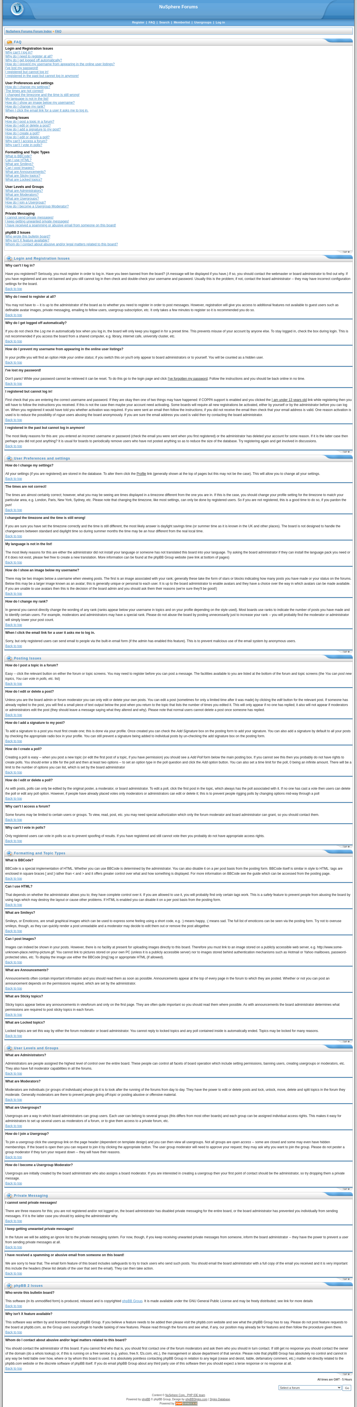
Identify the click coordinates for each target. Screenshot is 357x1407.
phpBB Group (132, 1301)
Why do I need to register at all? (28, 56)
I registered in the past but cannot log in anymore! (42, 76)
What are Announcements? (25, 172)
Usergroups (202, 22)
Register (138, 22)
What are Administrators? (24, 191)
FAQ (152, 22)
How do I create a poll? (22, 133)
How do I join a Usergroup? (25, 202)
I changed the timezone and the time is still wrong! (42, 95)
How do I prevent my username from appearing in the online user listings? (60, 64)
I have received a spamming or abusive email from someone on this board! (60, 225)
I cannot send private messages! (29, 217)
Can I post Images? (19, 168)
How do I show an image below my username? (40, 103)
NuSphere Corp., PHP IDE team (185, 1395)
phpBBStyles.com (196, 1399)
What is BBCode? (18, 156)
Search (164, 22)
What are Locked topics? (23, 180)
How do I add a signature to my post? (33, 129)
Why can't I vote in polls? (23, 145)
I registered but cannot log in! (27, 72)
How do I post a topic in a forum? (29, 122)
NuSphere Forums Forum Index (29, 31)
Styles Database (220, 1399)
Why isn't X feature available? (27, 240)
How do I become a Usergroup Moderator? (37, 206)
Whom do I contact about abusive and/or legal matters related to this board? (61, 244)
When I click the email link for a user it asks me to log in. (46, 110)
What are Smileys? (19, 164)
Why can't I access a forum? (26, 141)
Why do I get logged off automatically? (33, 60)
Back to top (13, 289)
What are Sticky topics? (22, 176)
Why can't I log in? (19, 52)
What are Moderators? (21, 195)
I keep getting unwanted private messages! (37, 221)
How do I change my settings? (27, 87)
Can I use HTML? (18, 160)
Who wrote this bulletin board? (27, 236)
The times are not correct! (24, 91)
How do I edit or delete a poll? (27, 137)
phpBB (146, 1399)
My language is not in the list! (27, 99)
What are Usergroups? (22, 198)
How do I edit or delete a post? (28, 125)
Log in (220, 22)
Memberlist (182, 22)
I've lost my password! (21, 68)
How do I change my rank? (25, 106)
